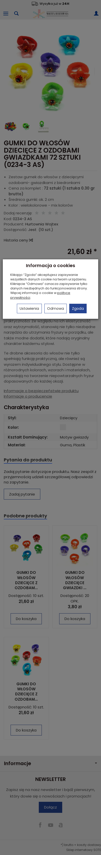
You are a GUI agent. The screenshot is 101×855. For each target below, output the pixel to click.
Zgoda (78, 308)
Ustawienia (29, 308)
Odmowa (55, 308)
